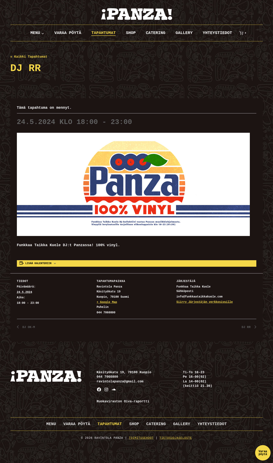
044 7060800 (107, 377)
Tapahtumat (103, 33)
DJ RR (246, 327)
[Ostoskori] (243, 33)
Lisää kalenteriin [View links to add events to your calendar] (38, 263)
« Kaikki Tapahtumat (28, 57)
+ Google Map (107, 302)
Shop (131, 33)
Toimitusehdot (141, 438)
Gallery (184, 33)
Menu (51, 424)
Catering (155, 33)
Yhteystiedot (217, 33)
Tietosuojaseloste (175, 438)
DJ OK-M (28, 327)
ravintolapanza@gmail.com (120, 381)
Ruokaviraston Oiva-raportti (123, 401)
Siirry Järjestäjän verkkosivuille (204, 302)
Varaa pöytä (67, 33)
